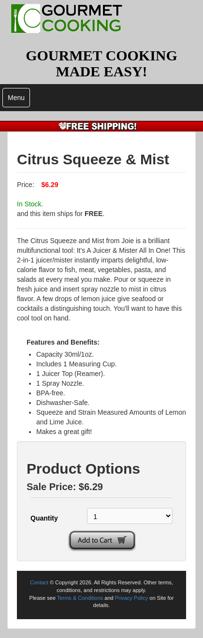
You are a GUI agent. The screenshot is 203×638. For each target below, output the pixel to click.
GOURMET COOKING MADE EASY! (101, 63)
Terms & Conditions (80, 598)
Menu (16, 98)
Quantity (44, 518)
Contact (39, 582)
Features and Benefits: (63, 342)
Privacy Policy (131, 598)
